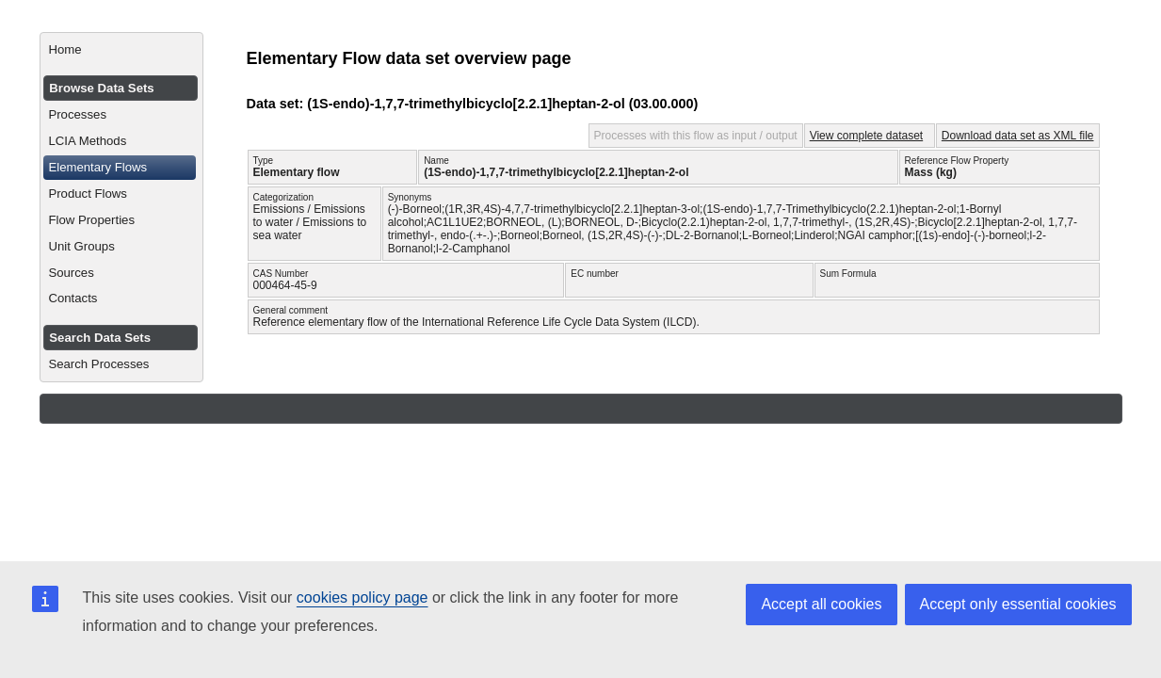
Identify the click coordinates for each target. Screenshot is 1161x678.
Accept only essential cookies (1018, 604)
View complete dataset (867, 135)
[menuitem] (121, 50)
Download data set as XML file (1018, 135)
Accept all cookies (821, 604)
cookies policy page (362, 597)
